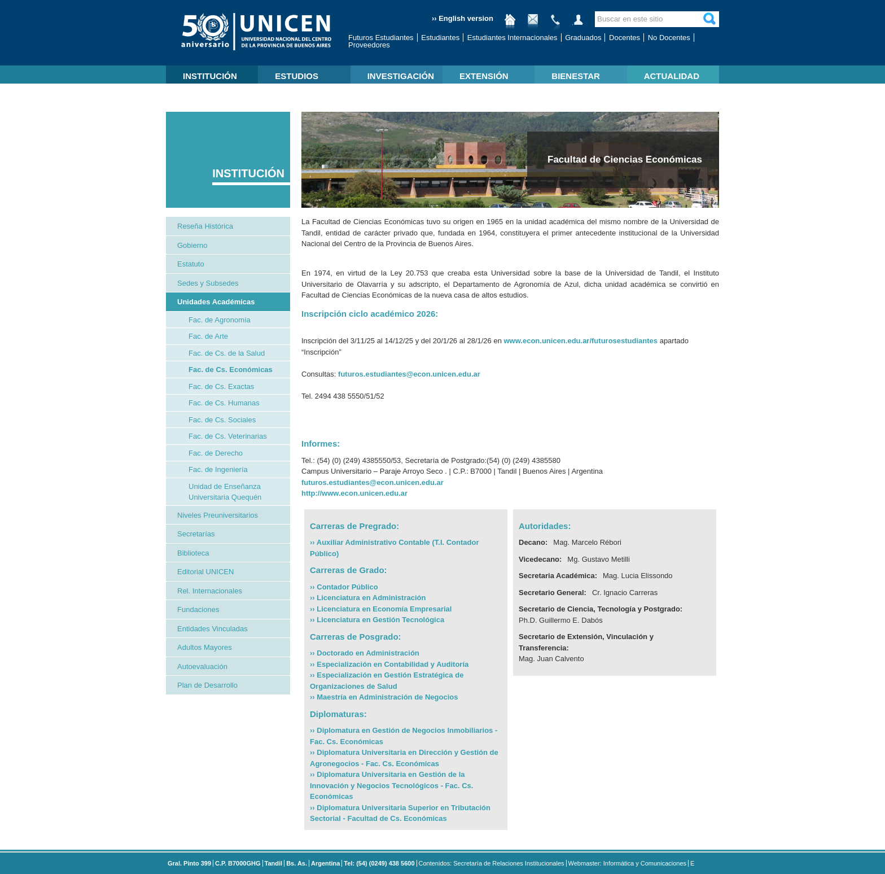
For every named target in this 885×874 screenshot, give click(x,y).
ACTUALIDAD (671, 76)
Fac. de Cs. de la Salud (227, 353)
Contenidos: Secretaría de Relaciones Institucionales (491, 863)
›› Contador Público (344, 587)
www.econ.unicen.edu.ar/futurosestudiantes (580, 341)
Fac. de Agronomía (220, 320)
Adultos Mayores (204, 647)
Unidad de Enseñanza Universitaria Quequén (225, 492)
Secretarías (195, 534)
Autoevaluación (202, 666)
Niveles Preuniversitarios (217, 515)
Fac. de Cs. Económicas (231, 369)
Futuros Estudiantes (381, 37)
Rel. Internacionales (209, 591)
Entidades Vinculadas (212, 628)
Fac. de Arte (208, 336)
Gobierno (192, 245)
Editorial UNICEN (205, 571)
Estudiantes (440, 37)
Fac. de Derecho (216, 453)
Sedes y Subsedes (207, 283)
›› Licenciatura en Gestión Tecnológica (377, 619)
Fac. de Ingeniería (218, 469)
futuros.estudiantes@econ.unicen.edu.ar (409, 374)
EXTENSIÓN (484, 76)
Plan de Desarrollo (207, 685)
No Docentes (669, 37)
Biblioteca (193, 553)
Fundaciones (198, 609)
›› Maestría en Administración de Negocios (384, 697)
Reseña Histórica (205, 226)
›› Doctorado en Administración (364, 653)
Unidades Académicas (216, 302)
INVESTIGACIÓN (400, 76)
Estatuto (190, 264)
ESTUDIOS (296, 76)
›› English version (462, 18)
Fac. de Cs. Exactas (221, 386)
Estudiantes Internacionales (512, 37)
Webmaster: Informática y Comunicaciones (627, 863)
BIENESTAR (575, 76)
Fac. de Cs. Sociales (222, 420)
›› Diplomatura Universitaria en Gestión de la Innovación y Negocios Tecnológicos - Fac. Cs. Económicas (391, 785)
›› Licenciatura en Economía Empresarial (381, 609)
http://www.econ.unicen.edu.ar (354, 493)
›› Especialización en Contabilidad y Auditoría (389, 664)
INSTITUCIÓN (210, 76)
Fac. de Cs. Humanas (224, 403)
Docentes (624, 37)
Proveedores (369, 45)
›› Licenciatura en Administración (368, 597)
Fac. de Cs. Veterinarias (228, 436)
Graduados (583, 37)
